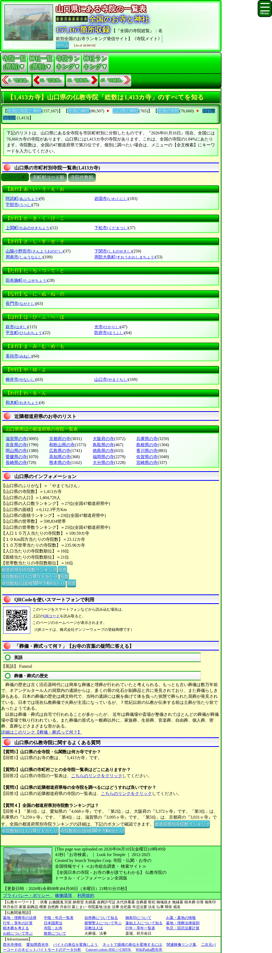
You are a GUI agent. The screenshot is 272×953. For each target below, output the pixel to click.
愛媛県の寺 (16, 456)
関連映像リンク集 (181, 945)
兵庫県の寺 (147, 438)
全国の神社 (79, 111)
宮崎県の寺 (147, 462)
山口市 (111, 379)
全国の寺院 (168, 111)
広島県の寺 (59, 450)
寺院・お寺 (53, 928)
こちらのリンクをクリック (96, 775)
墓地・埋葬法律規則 (182, 923)
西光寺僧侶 (12, 945)
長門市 (21, 303)
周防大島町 (124, 257)
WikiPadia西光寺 (149, 950)
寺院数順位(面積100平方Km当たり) (33, 583)
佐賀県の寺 (147, 456)
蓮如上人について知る (144, 923)
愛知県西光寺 (37, 945)
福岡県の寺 (103, 456)
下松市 (111, 228)
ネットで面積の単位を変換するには (132, 945)
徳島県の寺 (103, 450)
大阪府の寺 (103, 438)
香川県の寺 (147, 450)
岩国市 (111, 198)
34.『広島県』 (51, 80)
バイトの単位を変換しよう (75, 945)
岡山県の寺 (16, 450)
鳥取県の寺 (103, 445)
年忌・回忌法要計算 (182, 928)
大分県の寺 (103, 462)
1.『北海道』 (19, 80)
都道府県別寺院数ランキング (29, 569)
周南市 (24, 257)
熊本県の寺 (59, 462)
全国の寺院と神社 (24, 111)
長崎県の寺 (16, 462)
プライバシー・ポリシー (27, 895)
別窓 (62, 569)
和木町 (22, 402)
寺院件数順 (82, 177)
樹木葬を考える (16, 928)
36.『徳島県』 (79, 80)
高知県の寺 (59, 456)
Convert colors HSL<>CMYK (108, 950)
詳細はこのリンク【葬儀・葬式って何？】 (41, 732)
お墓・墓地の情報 (181, 918)
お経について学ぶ (18, 933)
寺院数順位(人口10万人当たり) (29, 576)
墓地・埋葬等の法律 (19, 918)
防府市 (109, 332)
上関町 (28, 228)
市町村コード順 (48, 177)
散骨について (55, 933)
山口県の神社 (125, 111)
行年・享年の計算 (18, 923)
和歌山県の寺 (62, 445)
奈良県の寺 (16, 445)
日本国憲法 (53, 923)
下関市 (113, 251)
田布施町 (26, 280)
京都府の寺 (59, 438)
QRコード (52, 616)
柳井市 (21, 379)
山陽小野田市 (34, 251)
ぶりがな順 (15, 177)
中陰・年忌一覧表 (59, 918)
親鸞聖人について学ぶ (103, 923)
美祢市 (19, 356)
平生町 (24, 332)
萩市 (17, 327)
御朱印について (138, 918)
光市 (107, 327)
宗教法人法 (93, 928)
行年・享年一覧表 (140, 928)
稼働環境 (63, 895)
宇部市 (19, 204)
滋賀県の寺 (16, 438)
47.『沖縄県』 (112, 80)
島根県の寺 (147, 445)
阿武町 (22, 198)
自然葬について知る (101, 918)
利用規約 (85, 895)
